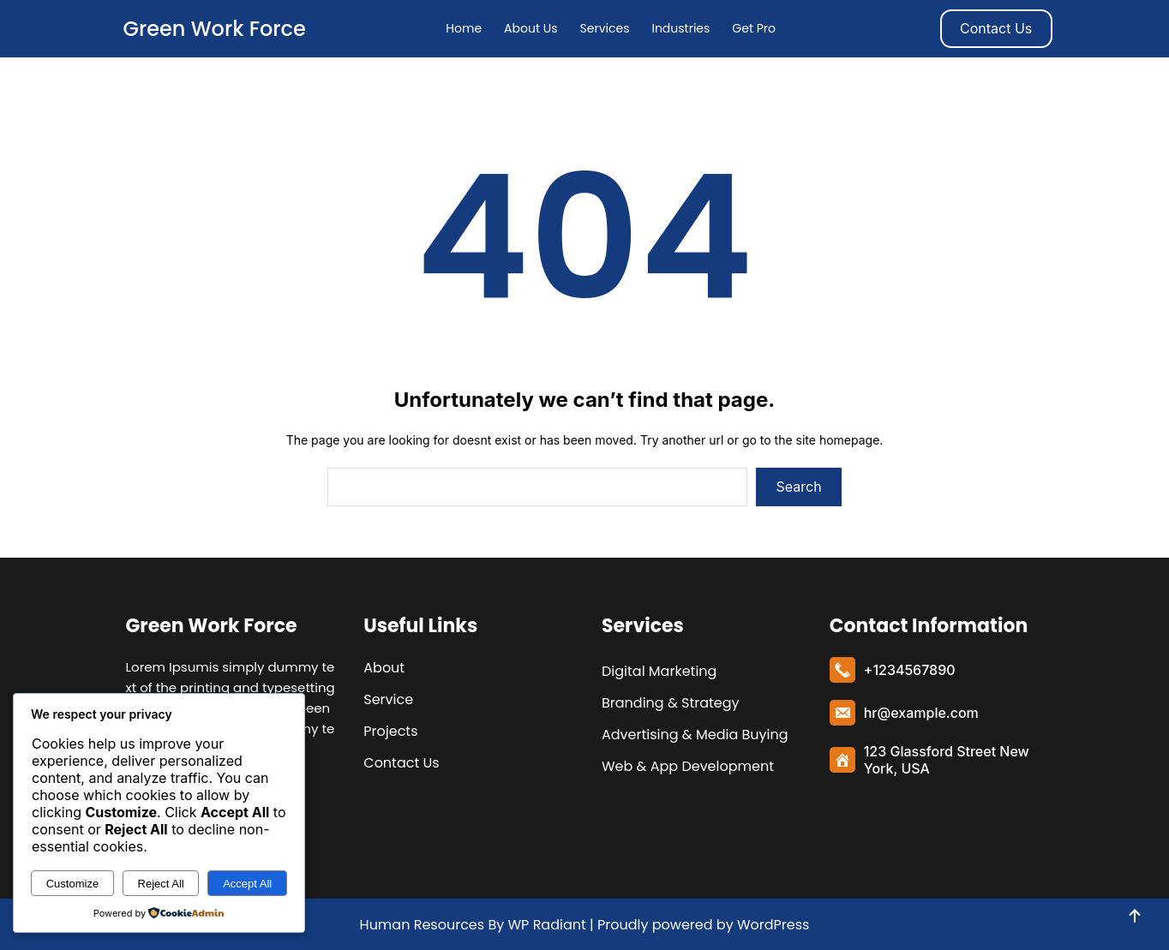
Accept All (247, 883)
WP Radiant (545, 925)
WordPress (773, 925)
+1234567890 (910, 669)
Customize (72, 883)
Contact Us (996, 28)
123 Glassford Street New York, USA (946, 760)
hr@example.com (921, 712)
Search (799, 486)
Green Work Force (214, 29)
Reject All (161, 883)
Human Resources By (432, 925)
